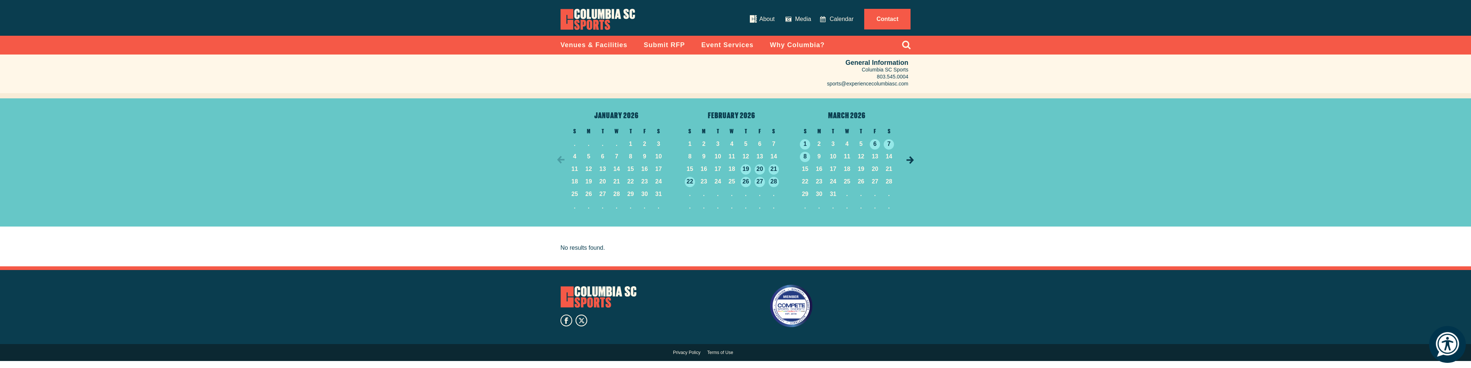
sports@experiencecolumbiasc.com (867, 90)
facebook (566, 328)
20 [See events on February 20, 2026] (759, 175)
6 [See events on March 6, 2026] (875, 150)
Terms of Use (720, 359)
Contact (887, 19)
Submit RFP (664, 51)
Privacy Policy (687, 359)
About (767, 19)
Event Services (727, 51)
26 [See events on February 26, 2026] (745, 188)
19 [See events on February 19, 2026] (745, 175)
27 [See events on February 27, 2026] (759, 188)
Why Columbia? (797, 51)
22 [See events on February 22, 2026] (690, 188)
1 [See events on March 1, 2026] (805, 150)
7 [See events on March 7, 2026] (889, 150)
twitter (581, 328)
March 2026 (847, 121)
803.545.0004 (892, 83)
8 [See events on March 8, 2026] (805, 163)
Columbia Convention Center (606, 23)
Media (803, 19)
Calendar (842, 19)
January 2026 (616, 121)
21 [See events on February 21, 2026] (773, 175)
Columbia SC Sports (601, 303)
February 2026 (731, 121)
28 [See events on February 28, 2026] (773, 188)
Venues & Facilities (593, 51)
